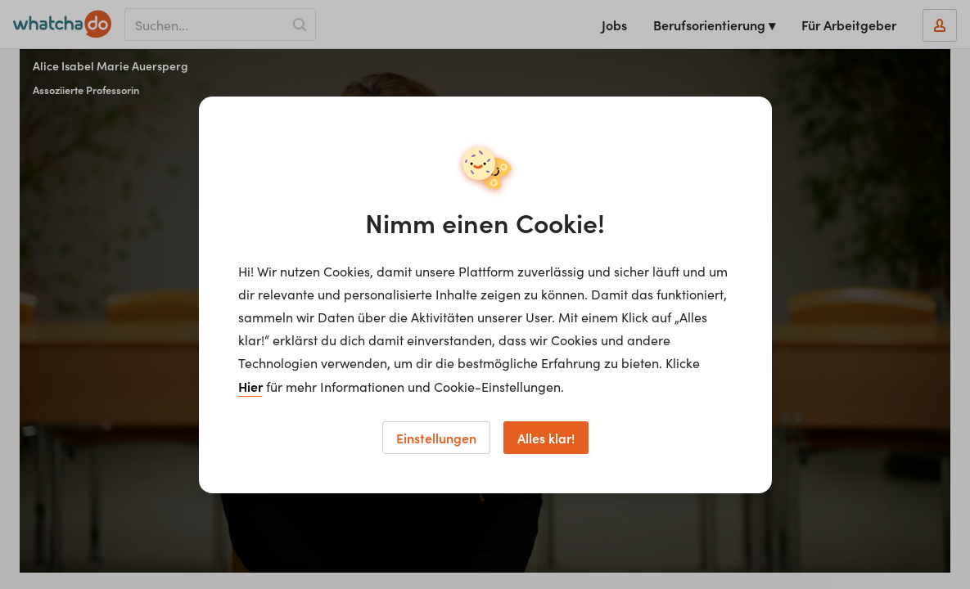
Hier (250, 386)
